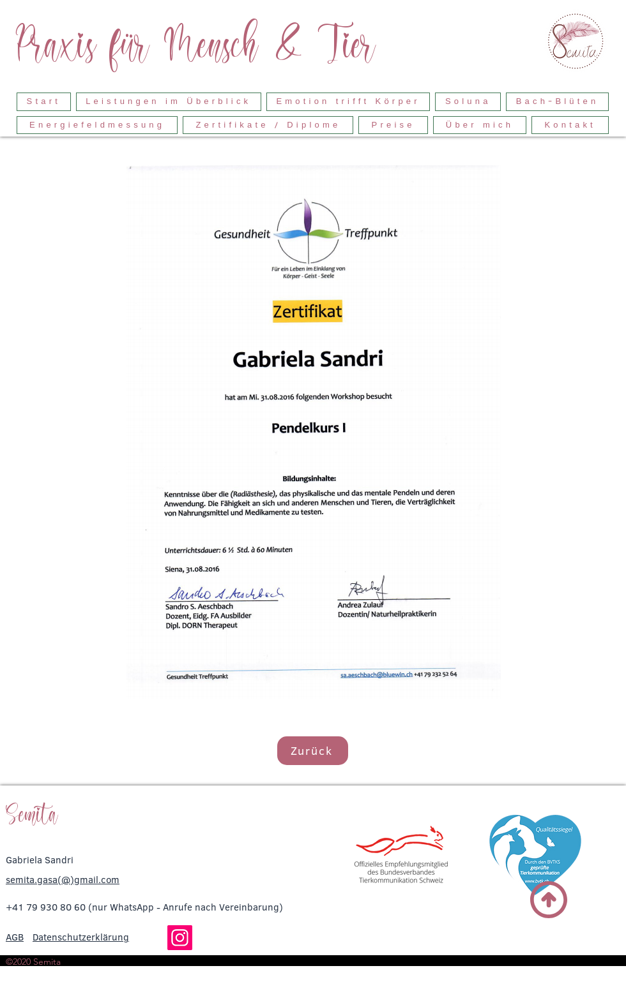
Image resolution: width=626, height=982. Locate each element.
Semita (32, 814)
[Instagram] (179, 937)
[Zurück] (312, 750)
